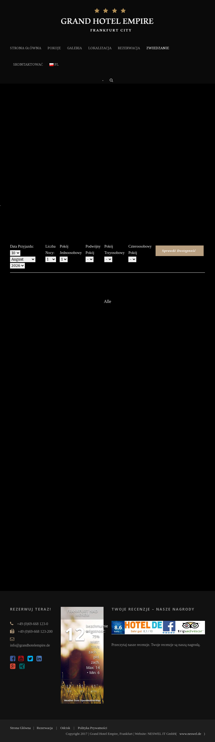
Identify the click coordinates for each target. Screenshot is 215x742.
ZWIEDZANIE (157, 48)
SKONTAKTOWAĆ (28, 64)
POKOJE (54, 48)
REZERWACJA (129, 48)
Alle (107, 301)
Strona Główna (20, 728)
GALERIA (74, 48)
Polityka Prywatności (92, 728)
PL (54, 64)
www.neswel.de (190, 734)
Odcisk (65, 728)
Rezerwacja (45, 728)
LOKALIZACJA (99, 48)
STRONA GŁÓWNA (25, 48)
